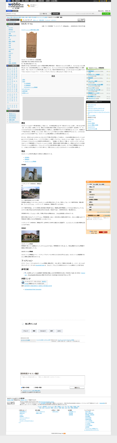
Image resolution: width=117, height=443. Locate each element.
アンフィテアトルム (29, 204)
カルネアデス (91, 127)
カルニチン (91, 106)
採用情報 (71, 414)
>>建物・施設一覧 (61, 341)
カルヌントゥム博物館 (30, 161)
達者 (90, 209)
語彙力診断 (12, 119)
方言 (10, 61)
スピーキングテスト (14, 121)
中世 (49, 147)
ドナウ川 (59, 131)
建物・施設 (25, 17)
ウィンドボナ (39, 131)
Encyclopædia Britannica (34, 275)
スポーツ (11, 53)
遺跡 (30, 17)
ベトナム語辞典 (88, 425)
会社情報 (71, 413)
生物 (10, 55)
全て (8, 26)
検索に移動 (36, 29)
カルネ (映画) (91, 123)
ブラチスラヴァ (62, 67)
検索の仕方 (22, 413)
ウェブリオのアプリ (40, 411)
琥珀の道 (72, 137)
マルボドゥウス (31, 129)
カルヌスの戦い (92, 115)
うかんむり (43, 331)
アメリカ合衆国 (37, 273)
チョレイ (26, 331)
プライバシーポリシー (25, 417)
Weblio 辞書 (103, 0)
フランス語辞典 (88, 420)
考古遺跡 (34, 17)
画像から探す (39, 413)
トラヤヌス (80, 131)
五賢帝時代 (91, 71)
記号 (8, 108)
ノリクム (81, 65)
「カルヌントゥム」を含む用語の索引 (31, 390)
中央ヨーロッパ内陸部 (94, 74)
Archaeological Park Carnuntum (33, 289)
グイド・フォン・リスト (27, 263)
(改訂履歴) (43, 403)
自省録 (55, 141)
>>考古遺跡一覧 (75, 341)
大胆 (90, 207)
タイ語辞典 (87, 423)
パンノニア (41, 67)
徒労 (51, 331)
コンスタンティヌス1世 (94, 89)
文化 (10, 45)
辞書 (9, 0)
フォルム (33, 213)
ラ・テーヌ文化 (40, 339)
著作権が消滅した (47, 273)
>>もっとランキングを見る (103, 212)
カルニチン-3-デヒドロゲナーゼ (96, 108)
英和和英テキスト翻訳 (29, 373)
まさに (59, 331)
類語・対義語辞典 (16, 0)
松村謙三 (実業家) (93, 199)
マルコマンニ (32, 141)
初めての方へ (101, 10)
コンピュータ (12, 31)
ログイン (96, 0)
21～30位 (101, 184)
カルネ (89, 121)
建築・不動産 (12, 41)
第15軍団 (38, 59)
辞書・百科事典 (12, 63)
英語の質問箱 (12, 117)
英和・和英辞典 (25, 0)
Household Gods (40, 265)
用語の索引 (41, 20)
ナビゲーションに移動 (27, 29)
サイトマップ (23, 419)
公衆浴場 (61, 213)
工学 (10, 39)
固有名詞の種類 (17, 17)
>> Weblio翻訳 (106, 215)
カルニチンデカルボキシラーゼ (96, 110)
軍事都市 (27, 159)
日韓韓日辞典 (41, 0)
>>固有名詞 (53, 341)
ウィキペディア (27, 20)
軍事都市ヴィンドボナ (94, 93)
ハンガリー (57, 147)
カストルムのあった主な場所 (95, 84)
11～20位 (95, 184)
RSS (65, 433)
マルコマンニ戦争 (92, 81)
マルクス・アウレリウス (53, 265)
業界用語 (11, 29)
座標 (22, 285)
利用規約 (22, 416)
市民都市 (27, 157)
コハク (40, 137)
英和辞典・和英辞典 (89, 414)
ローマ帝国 (41, 65)
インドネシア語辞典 (89, 422)
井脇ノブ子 (92, 186)
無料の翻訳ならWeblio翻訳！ (33, 5)
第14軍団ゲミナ (52, 133)
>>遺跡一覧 (68, 341)
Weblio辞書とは (23, 411)
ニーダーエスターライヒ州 (73, 69)
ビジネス (11, 27)
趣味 (10, 51)
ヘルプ (109, 0)
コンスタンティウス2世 (72, 222)
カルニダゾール (92, 104)
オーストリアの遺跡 (42, 17)
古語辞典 (48, 0)
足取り (90, 202)
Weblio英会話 (12, 115)
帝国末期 (90, 78)
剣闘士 (23, 248)
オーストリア (62, 65)
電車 (10, 33)
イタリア (45, 137)
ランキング (47, 20)
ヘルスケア (11, 49)
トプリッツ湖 (47, 339)
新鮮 (34, 331)
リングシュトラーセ (62, 339)
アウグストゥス (64, 127)
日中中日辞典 (33, 0)
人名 (10, 59)
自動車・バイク (12, 35)
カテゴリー (53, 20)
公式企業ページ (72, 411)
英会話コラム (12, 113)
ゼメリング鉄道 (70, 339)
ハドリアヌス (27, 133)
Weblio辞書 (102, 403)
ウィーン (54, 67)
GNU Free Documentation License (46, 401)
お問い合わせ (55, 411)
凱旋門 (62, 222)
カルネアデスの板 (92, 128)
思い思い (91, 204)
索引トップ (35, 20)
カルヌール (91, 119)
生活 (10, 47)
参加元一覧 (107, 10)
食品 (10, 57)
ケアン (26, 127)
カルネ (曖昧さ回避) (93, 125)
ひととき (91, 197)
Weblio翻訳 (87, 416)
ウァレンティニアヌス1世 (45, 145)
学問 (10, 43)
